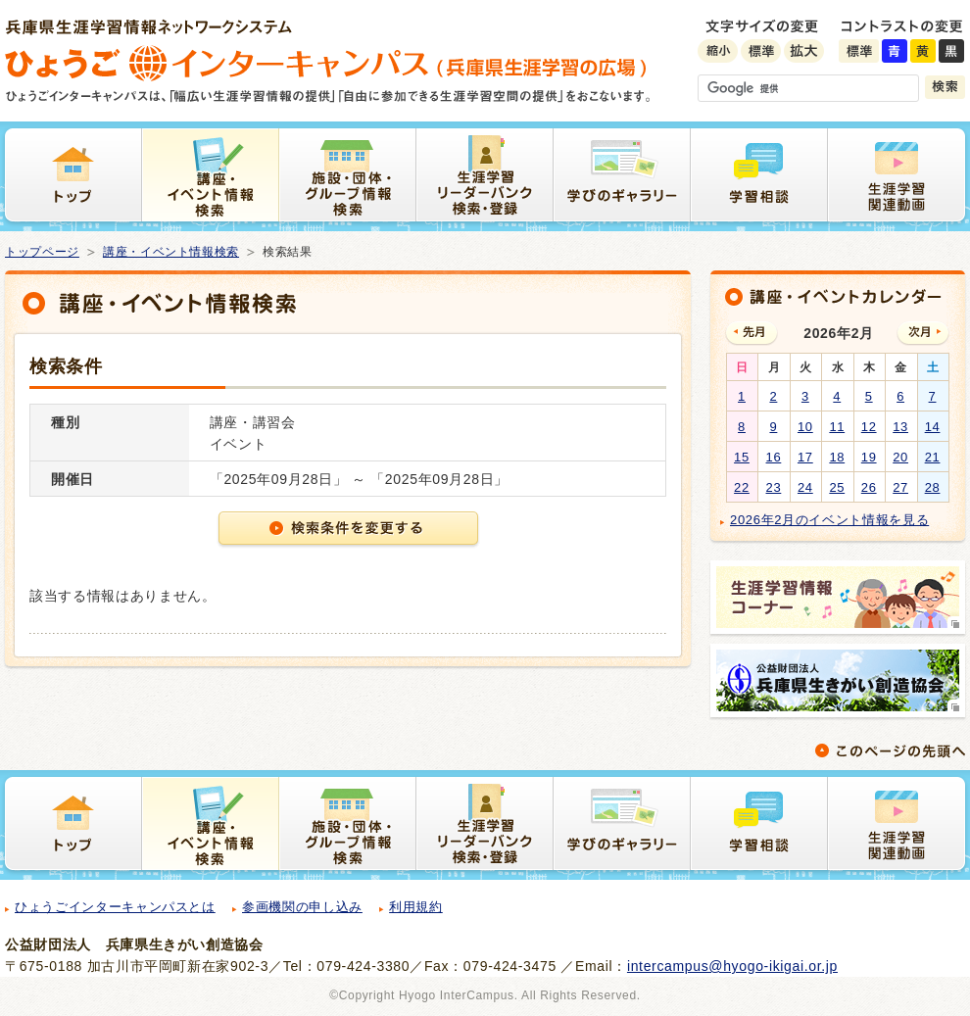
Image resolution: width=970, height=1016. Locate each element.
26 (869, 487)
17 (805, 457)
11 (837, 426)
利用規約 (416, 906)
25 (837, 487)
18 (837, 457)
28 (933, 487)
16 (774, 457)
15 (742, 457)
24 (805, 487)
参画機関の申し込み (302, 906)
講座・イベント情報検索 (171, 252)
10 (805, 426)
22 (742, 487)
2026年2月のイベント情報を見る (829, 519)
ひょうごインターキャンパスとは (115, 906)
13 (900, 426)
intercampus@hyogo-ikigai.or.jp (732, 966)
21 (933, 457)
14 (933, 426)
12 (869, 426)
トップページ (42, 252)
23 (774, 487)
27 (900, 487)
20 (900, 457)
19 (869, 457)
